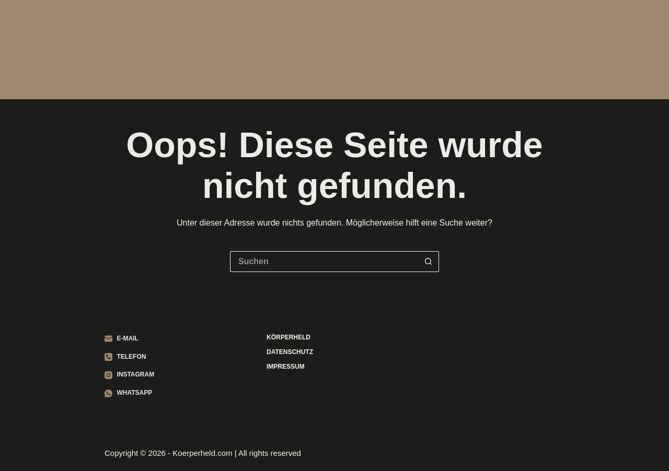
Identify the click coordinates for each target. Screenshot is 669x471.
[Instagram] (129, 375)
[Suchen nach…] (324, 261)
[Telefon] (129, 357)
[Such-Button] (428, 261)
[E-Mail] (129, 339)
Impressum (286, 366)
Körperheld (334, 55)
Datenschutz (290, 352)
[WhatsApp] (129, 393)
